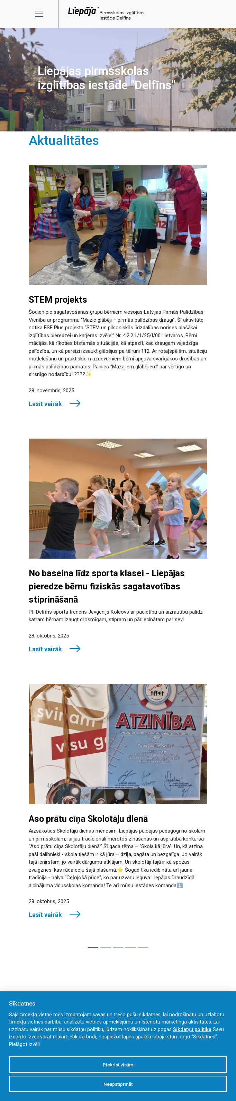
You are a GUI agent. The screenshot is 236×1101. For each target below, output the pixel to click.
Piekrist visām (118, 1064)
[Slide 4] (130, 947)
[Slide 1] (93, 947)
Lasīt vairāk (55, 403)
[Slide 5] (143, 947)
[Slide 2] (105, 947)
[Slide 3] (118, 947)
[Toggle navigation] (43, 14)
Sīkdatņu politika (192, 1030)
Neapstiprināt (118, 1084)
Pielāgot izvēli (24, 1044)
